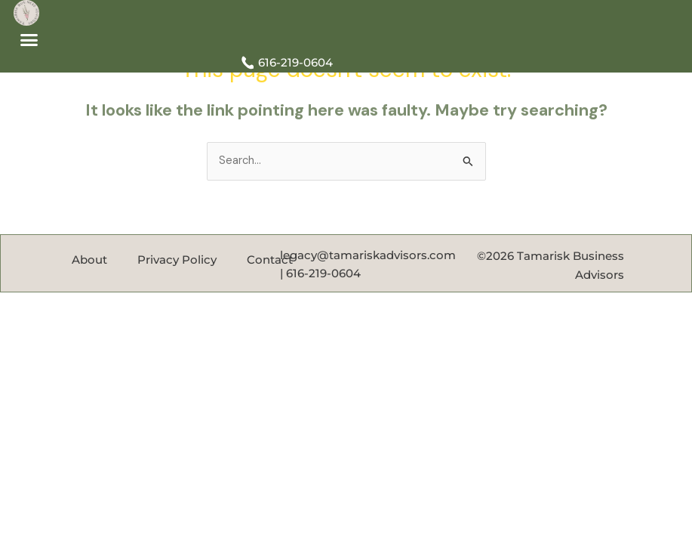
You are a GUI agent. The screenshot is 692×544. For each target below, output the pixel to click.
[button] (29, 40)
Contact (270, 260)
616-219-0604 (323, 273)
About (89, 260)
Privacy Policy (177, 260)
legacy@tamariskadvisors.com (368, 255)
